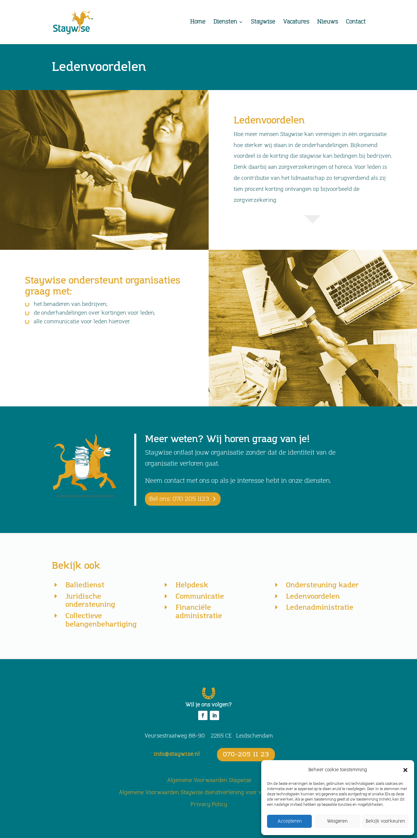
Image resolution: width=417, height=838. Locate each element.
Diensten (225, 22)
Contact (356, 22)
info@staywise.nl (177, 754)
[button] (405, 770)
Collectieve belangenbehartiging (101, 620)
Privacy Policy (208, 804)
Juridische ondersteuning (90, 600)
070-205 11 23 (246, 754)
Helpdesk (192, 585)
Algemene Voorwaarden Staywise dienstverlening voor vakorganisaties (208, 792)
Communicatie (200, 596)
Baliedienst (84, 585)
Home (197, 22)
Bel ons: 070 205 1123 (179, 499)
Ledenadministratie (319, 607)
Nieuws (327, 22)
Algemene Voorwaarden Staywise (209, 780)
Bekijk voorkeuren (385, 821)
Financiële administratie (199, 611)
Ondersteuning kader (322, 585)
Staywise (263, 22)
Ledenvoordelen (313, 596)
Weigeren (337, 821)
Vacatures (296, 22)
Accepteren (290, 821)
